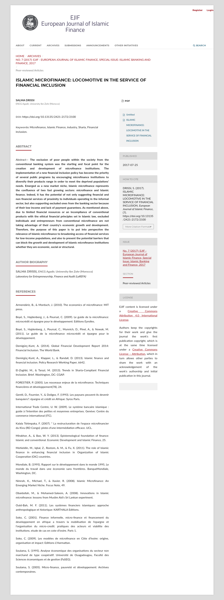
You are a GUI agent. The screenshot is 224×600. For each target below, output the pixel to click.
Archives (53, 45)
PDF (127, 100)
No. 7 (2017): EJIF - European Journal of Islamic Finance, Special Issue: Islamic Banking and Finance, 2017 (83, 61)
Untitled (130, 114)
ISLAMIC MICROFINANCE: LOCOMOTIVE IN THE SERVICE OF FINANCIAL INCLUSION (139, 130)
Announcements (97, 45)
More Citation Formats (138, 226)
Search (199, 45)
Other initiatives (126, 45)
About (20, 45)
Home (20, 56)
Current (35, 45)
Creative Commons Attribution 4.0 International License (138, 315)
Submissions (73, 45)
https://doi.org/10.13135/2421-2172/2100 (49, 116)
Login (210, 10)
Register (197, 10)
